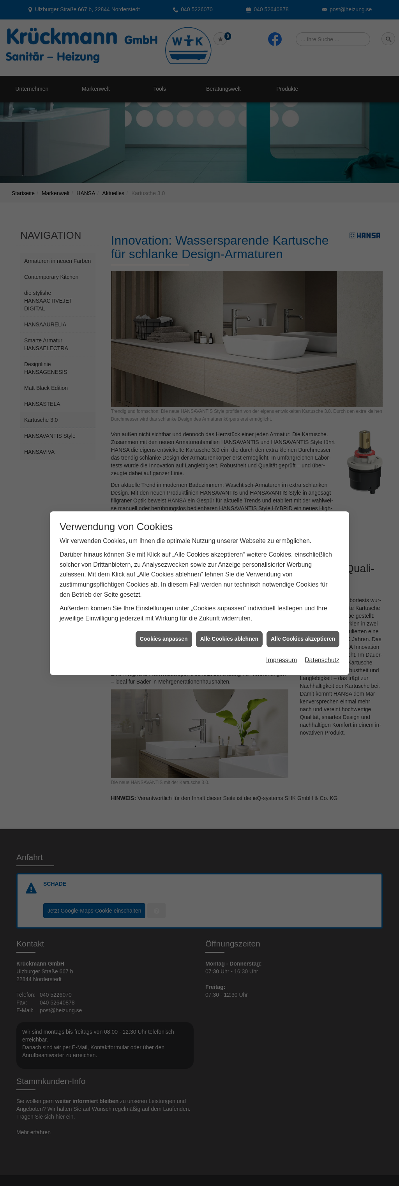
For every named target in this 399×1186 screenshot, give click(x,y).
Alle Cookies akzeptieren (303, 614)
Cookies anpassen (164, 614)
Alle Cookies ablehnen (229, 614)
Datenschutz (322, 635)
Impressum (281, 635)
